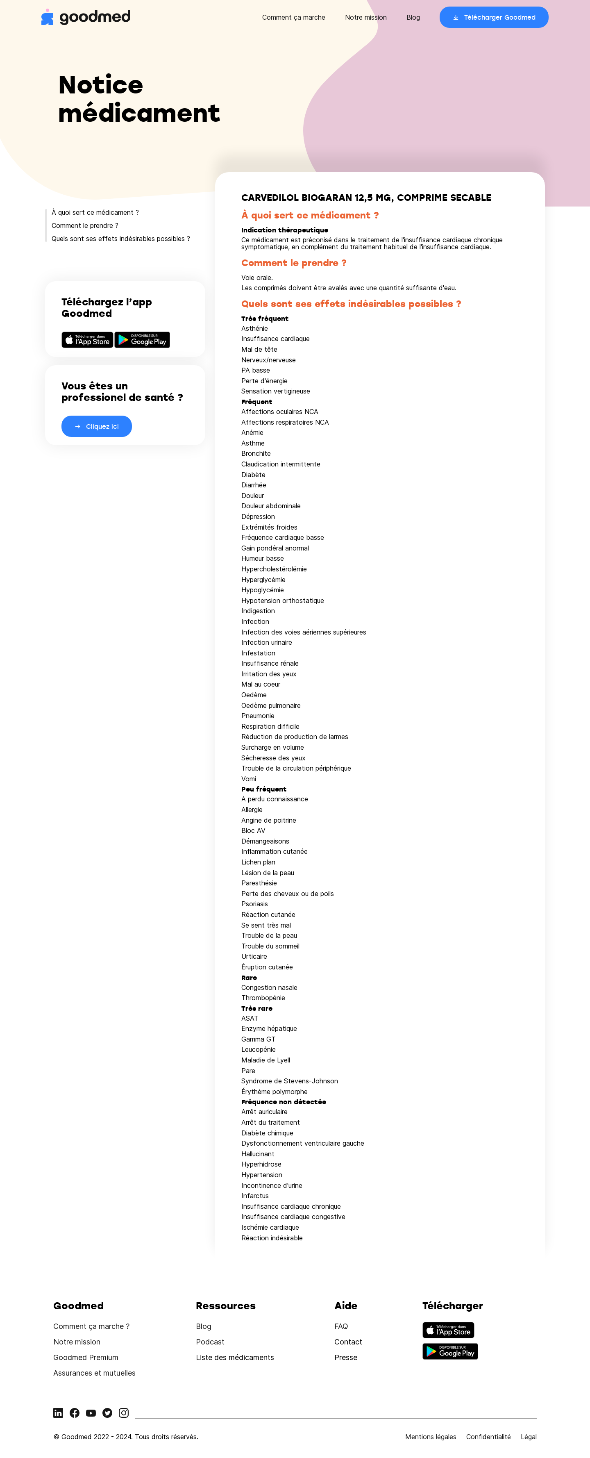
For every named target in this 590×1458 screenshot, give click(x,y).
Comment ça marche (293, 17)
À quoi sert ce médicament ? (95, 212)
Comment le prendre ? (85, 225)
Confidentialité (488, 1437)
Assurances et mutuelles (94, 1373)
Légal (529, 1437)
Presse (345, 1357)
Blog (413, 17)
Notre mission (366, 17)
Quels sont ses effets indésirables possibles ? (121, 238)
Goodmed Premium (85, 1357)
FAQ (341, 1326)
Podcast (210, 1341)
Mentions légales (430, 1437)
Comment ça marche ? (91, 1326)
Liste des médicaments (235, 1357)
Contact (348, 1341)
